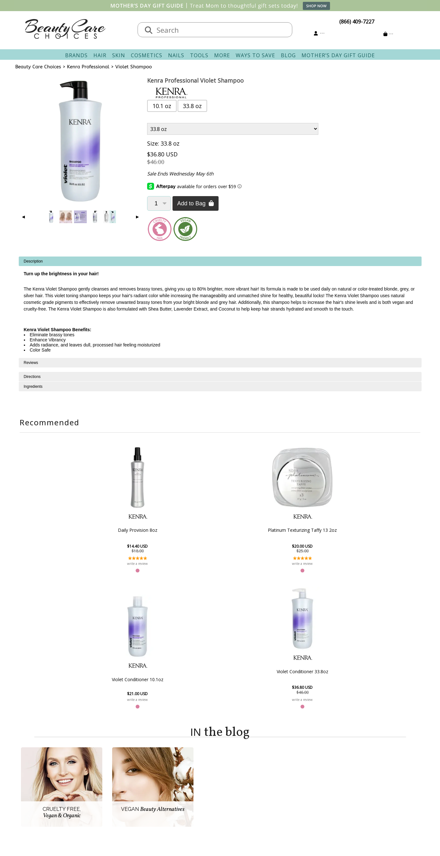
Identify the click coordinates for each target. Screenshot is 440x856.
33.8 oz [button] (192, 106)
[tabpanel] (220, 307)
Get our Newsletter (246, 787)
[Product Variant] (232, 129)
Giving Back (123, 803)
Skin (118, 55)
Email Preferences (244, 780)
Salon (115, 772)
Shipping (176, 772)
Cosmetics (146, 55)
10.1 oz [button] (161, 106)
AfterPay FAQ (182, 795)
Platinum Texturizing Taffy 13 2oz (185, 530)
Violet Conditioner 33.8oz (323, 535)
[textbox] (221, 30)
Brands (76, 55)
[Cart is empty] (388, 34)
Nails (176, 55)
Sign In (231, 765)
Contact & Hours (186, 765)
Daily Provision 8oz (116, 530)
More (222, 55)
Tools (199, 55)
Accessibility (123, 795)
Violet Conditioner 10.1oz (254, 543)
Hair (99, 55)
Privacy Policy (125, 787)
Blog (288, 55)
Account (229, 757)
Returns (175, 780)
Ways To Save (255, 55)
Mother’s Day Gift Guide (338, 55)
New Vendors (125, 780)
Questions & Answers (191, 787)
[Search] (148, 30)
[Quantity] (159, 203)
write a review (116, 563)
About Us (120, 765)
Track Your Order (244, 772)
